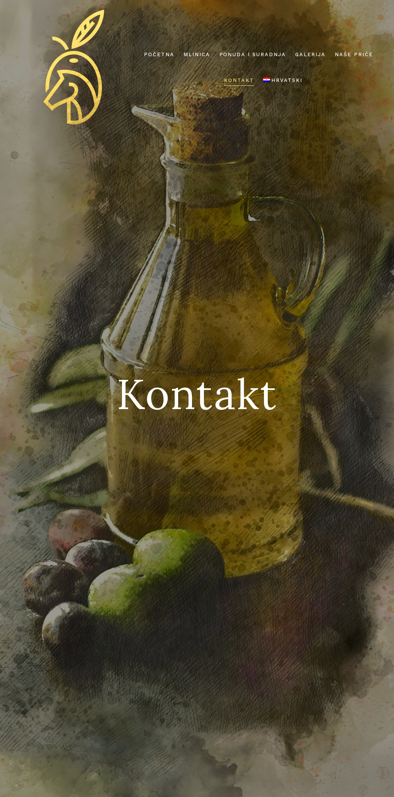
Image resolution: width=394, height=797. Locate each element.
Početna (159, 54)
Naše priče (354, 54)
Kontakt (239, 80)
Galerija (310, 54)
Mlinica (197, 54)
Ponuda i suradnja (252, 54)
